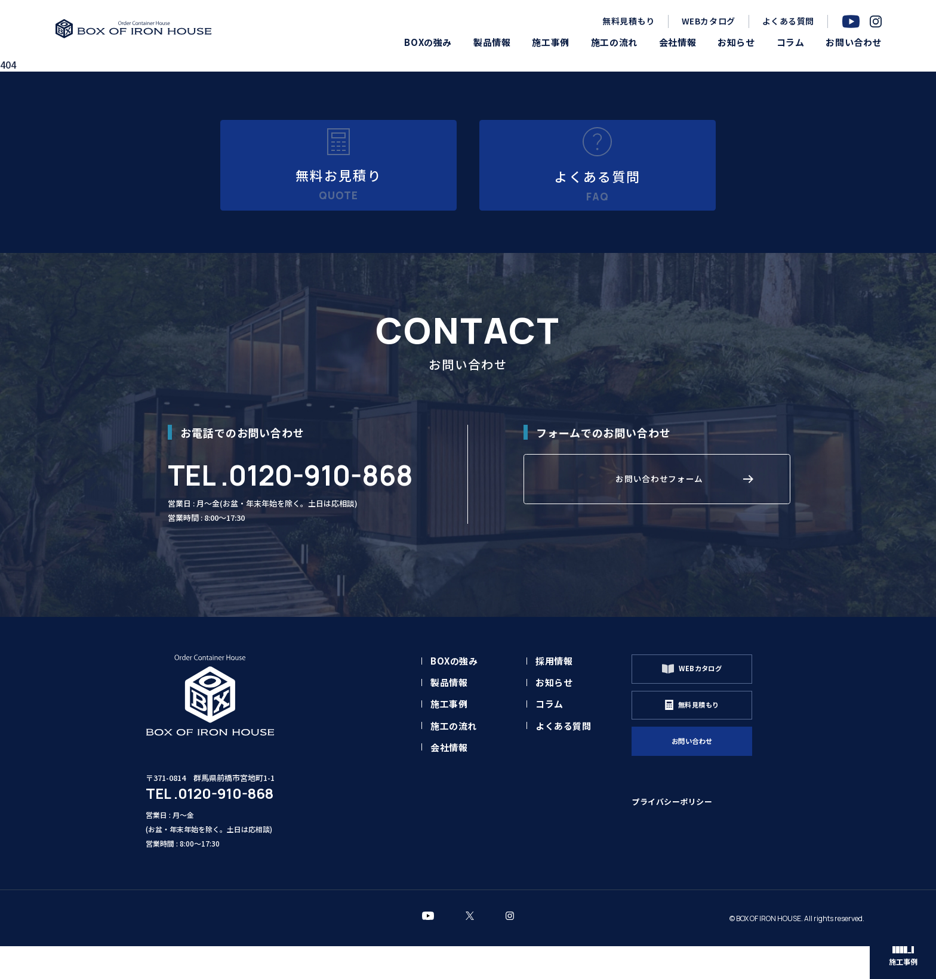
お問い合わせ (711, 793)
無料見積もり (628, 21)
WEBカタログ (708, 21)
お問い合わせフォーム (660, 520)
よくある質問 (788, 21)
